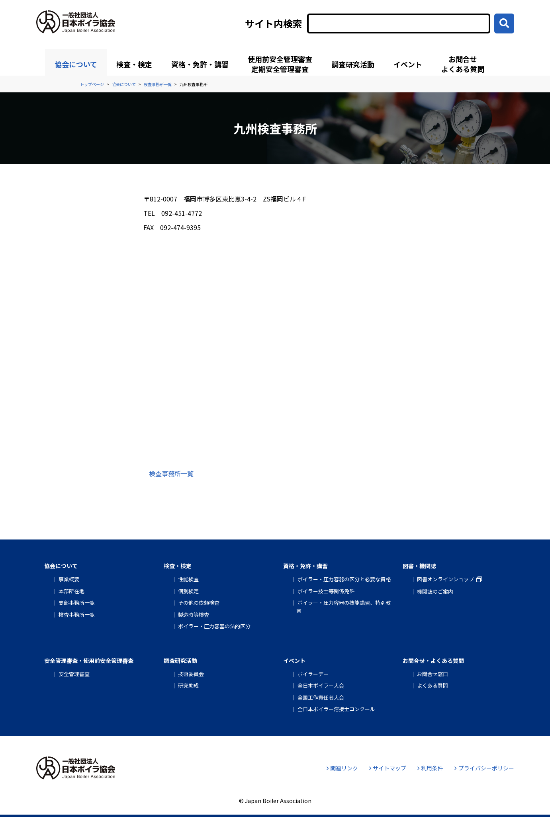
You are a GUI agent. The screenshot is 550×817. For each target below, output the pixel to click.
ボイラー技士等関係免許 (326, 591)
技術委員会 (191, 674)
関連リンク (342, 768)
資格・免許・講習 (200, 64)
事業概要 (69, 579)
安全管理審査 (74, 674)
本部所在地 (71, 591)
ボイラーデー (313, 674)
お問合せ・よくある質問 (433, 661)
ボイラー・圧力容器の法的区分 (214, 626)
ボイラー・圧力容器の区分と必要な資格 (344, 579)
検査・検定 (134, 64)
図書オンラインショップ (445, 579)
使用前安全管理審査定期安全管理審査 (280, 64)
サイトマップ (387, 768)
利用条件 (430, 768)
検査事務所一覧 (171, 473)
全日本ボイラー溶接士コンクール (336, 709)
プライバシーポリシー (484, 768)
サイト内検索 (273, 23)
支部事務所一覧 (77, 602)
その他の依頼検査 (198, 602)
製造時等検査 (193, 614)
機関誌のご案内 (435, 591)
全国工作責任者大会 (321, 697)
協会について (76, 64)
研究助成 (188, 685)
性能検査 (188, 579)
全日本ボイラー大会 (321, 685)
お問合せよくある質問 (462, 64)
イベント (407, 64)
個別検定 (188, 591)
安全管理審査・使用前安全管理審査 (88, 661)
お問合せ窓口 (432, 674)
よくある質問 (432, 685)
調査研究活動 (352, 64)
